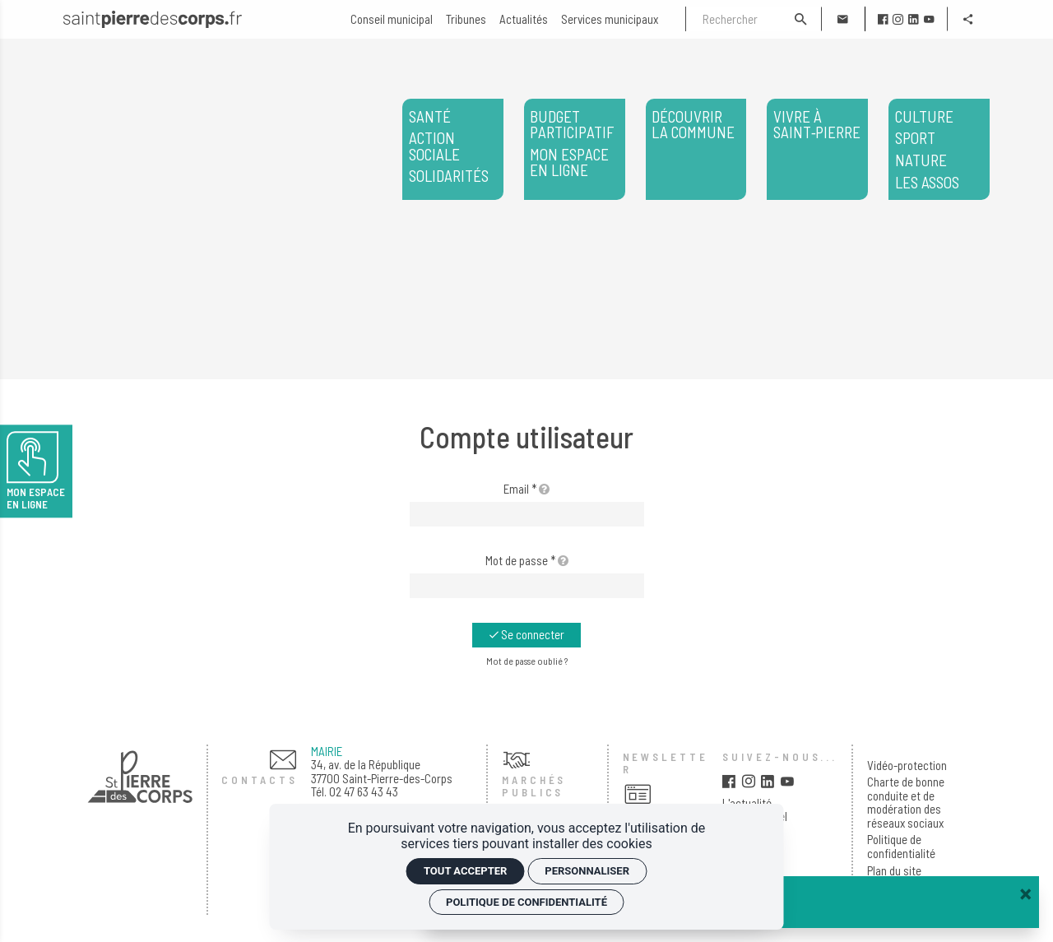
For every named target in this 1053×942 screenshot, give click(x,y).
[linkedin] (913, 19)
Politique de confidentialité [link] (526, 902)
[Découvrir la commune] (696, 149)
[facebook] (883, 19)
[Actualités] (523, 19)
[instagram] (898, 19)
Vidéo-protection (907, 766)
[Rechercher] (733, 19)
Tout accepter (465, 871)
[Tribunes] (466, 19)
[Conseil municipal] (391, 19)
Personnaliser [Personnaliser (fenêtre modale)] (587, 871)
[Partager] (968, 19)
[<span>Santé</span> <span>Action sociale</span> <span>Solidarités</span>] (452, 149)
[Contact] (843, 19)
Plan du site (894, 871)
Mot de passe (526, 560)
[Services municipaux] (609, 19)
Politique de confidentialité (901, 846)
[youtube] (929, 19)
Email (526, 488)
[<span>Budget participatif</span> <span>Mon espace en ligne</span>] (574, 149)
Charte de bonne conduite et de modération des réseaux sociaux (905, 802)
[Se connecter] (526, 635)
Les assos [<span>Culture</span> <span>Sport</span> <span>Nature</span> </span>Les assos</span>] (939, 150)
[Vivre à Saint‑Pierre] (817, 149)
